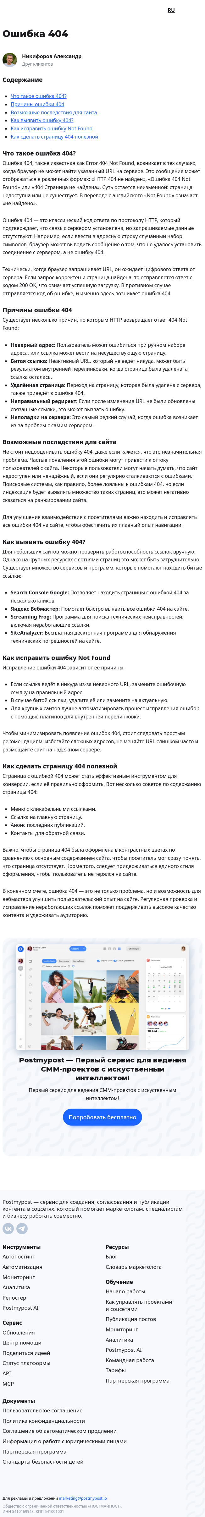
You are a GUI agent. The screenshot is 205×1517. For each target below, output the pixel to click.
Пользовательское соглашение (43, 1410)
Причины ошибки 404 (37, 104)
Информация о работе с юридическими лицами (65, 1441)
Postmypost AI (21, 1307)
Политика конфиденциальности (44, 1420)
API (7, 1373)
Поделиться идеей (26, 1352)
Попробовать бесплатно (102, 1117)
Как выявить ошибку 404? (42, 120)
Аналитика (16, 1287)
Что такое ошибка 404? (39, 96)
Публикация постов (131, 1319)
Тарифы (116, 1370)
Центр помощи (22, 1342)
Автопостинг (19, 1256)
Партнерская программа (137, 1380)
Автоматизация (22, 1266)
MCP (8, 1383)
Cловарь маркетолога (134, 1266)
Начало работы (125, 1291)
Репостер (14, 1297)
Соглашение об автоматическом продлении (60, 1430)
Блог (112, 1256)
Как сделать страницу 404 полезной (54, 136)
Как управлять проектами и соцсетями (139, 1305)
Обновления (19, 1332)
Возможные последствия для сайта (54, 112)
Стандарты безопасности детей (43, 1461)
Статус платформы (26, 1363)
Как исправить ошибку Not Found (51, 128)
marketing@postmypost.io (83, 1498)
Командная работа (130, 1360)
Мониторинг (19, 1276)
